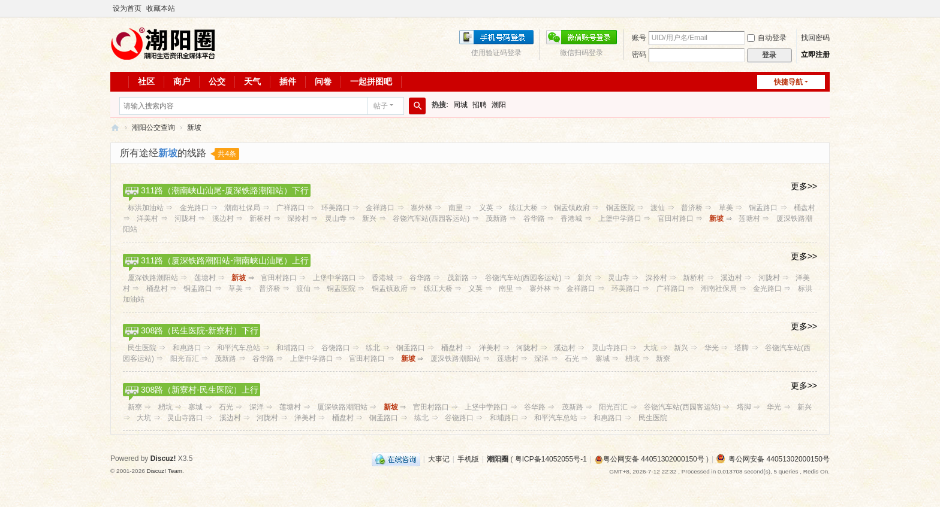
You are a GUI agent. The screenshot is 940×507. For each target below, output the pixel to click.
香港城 (571, 218)
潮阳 (499, 105)
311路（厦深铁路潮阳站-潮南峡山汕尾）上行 (225, 260)
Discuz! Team (164, 470)
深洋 (541, 358)
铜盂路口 (763, 208)
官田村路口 (676, 218)
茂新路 (496, 218)
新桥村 (260, 218)
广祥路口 (290, 208)
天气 (252, 81)
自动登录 (767, 38)
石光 (572, 358)
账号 (639, 38)
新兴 (369, 218)
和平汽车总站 (238, 348)
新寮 (663, 358)
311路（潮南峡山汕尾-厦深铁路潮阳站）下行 (225, 190)
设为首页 (127, 8)
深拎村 (298, 218)
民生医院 (142, 348)
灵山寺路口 (610, 348)
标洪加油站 (146, 208)
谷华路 (534, 218)
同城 (460, 105)
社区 (146, 81)
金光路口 (194, 208)
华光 (711, 348)
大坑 (650, 348)
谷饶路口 (335, 348)
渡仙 (657, 208)
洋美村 (147, 218)
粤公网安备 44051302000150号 (649, 459)
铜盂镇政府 (572, 208)
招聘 (479, 105)
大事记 (439, 459)
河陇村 (185, 218)
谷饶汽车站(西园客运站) (431, 218)
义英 (486, 208)
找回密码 (815, 38)
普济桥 (692, 208)
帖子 (380, 106)
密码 (639, 54)
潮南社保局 (242, 208)
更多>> (804, 186)
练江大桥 (523, 208)
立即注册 (815, 54)
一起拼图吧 (371, 81)
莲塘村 (749, 218)
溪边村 (223, 218)
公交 (217, 81)
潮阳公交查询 (153, 127)
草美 (726, 208)
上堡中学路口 (619, 218)
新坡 (194, 127)
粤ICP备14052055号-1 (551, 459)
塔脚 (741, 348)
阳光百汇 (184, 358)
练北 (373, 348)
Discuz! (163, 458)
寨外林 (421, 208)
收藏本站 (160, 8)
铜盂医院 (620, 208)
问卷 (323, 81)
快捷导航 (788, 82)
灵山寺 (336, 218)
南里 (455, 208)
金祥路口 (380, 208)
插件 (287, 81)
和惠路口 (187, 348)
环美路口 (335, 208)
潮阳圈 (115, 127)
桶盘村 (804, 208)
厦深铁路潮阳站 (153, 278)
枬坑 (632, 358)
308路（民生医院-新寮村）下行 (199, 330)
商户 (181, 81)
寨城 (602, 358)
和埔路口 (290, 348)
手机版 (468, 459)
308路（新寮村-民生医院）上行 (199, 389)
